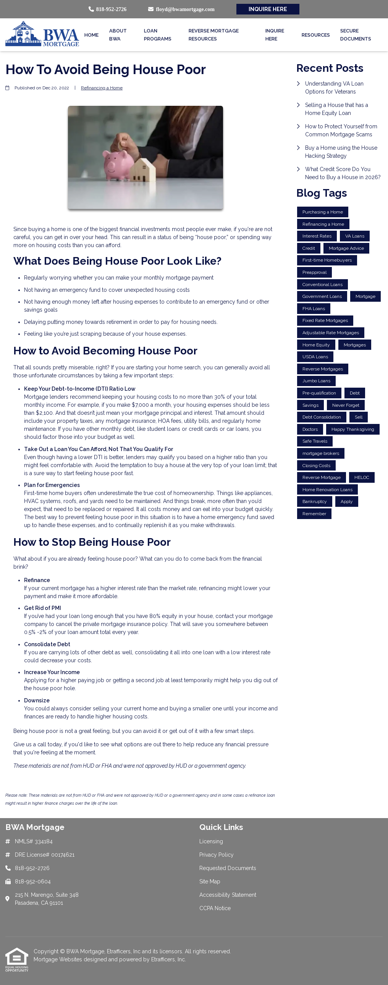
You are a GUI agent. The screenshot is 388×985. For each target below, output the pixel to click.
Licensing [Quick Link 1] (211, 841)
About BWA (118, 35)
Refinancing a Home (102, 88)
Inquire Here (274, 35)
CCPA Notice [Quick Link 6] (215, 908)
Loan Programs (157, 35)
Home (91, 35)
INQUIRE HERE (268, 9)
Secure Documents (355, 35)
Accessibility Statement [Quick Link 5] (227, 895)
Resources (316, 35)
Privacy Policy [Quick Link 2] (216, 855)
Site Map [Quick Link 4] (209, 881)
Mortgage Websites (59, 959)
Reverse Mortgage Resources (214, 35)
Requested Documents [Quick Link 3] (227, 868)
